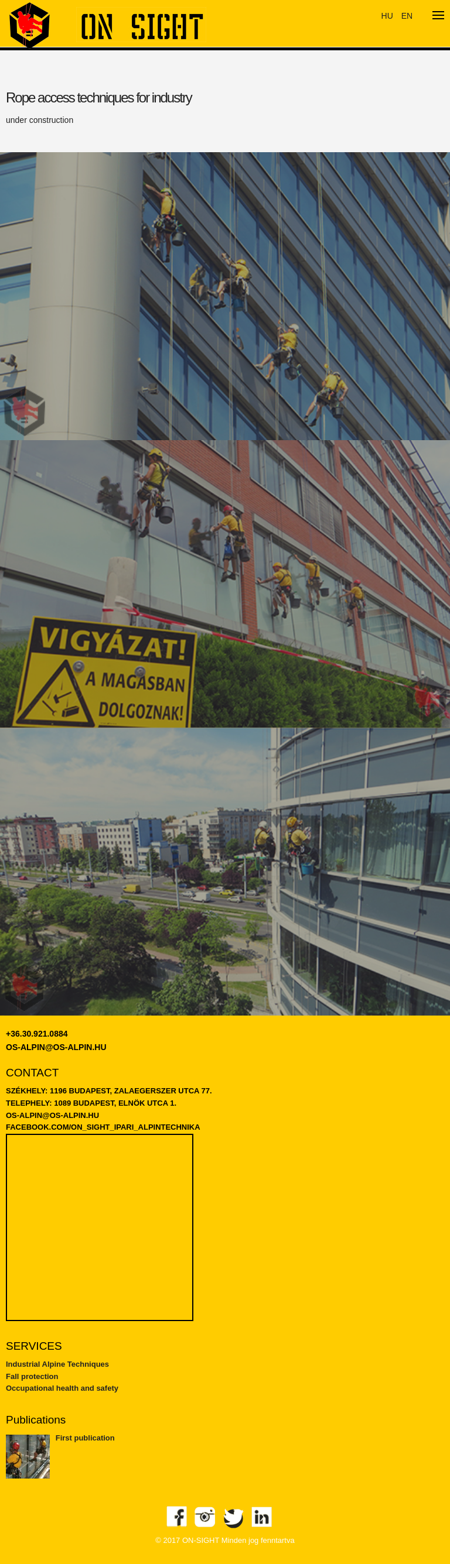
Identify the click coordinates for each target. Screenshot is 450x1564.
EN (406, 15)
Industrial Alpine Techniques (57, 1364)
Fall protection (32, 1376)
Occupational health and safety (62, 1388)
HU (387, 15)
